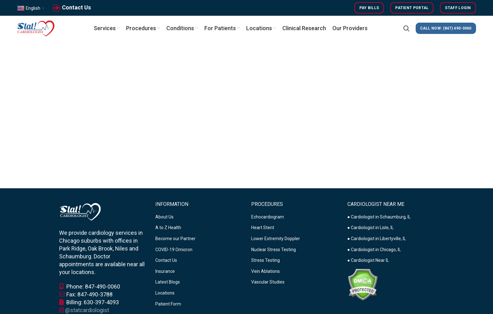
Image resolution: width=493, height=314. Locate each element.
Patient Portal (412, 8)
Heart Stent (262, 227)
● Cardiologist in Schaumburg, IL (379, 216)
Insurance (165, 271)
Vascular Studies (268, 281)
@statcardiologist (87, 310)
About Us (164, 216)
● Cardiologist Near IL (368, 260)
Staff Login (458, 8)
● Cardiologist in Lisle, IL (370, 227)
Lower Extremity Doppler (275, 238)
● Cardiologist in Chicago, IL (374, 249)
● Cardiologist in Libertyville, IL (376, 238)
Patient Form (168, 303)
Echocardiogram (267, 216)
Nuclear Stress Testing (273, 249)
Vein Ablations (265, 271)
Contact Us (76, 7)
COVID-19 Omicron (173, 249)
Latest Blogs (167, 281)
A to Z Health (168, 227)
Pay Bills (369, 8)
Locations (164, 292)
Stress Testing (265, 260)
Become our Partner (175, 238)
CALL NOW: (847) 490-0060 (446, 28)
